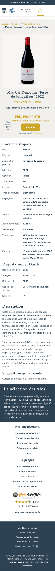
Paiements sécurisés (27, 448)
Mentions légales (27, 532)
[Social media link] (33, 546)
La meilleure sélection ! (27, 433)
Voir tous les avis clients (27, 512)
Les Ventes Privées (26, 10)
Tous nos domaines (27, 486)
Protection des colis (27, 443)
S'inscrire (30, 127)
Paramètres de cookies (27, 541)
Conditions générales (27, 528)
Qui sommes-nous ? (27, 466)
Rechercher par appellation (27, 481)
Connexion (38, 133)
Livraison (27, 453)
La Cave (40, 10)
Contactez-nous (27, 471)
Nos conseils (27, 476)
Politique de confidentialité (27, 537)
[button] (4, 10)
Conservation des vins (27, 438)
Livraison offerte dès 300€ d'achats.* (27, 2)
